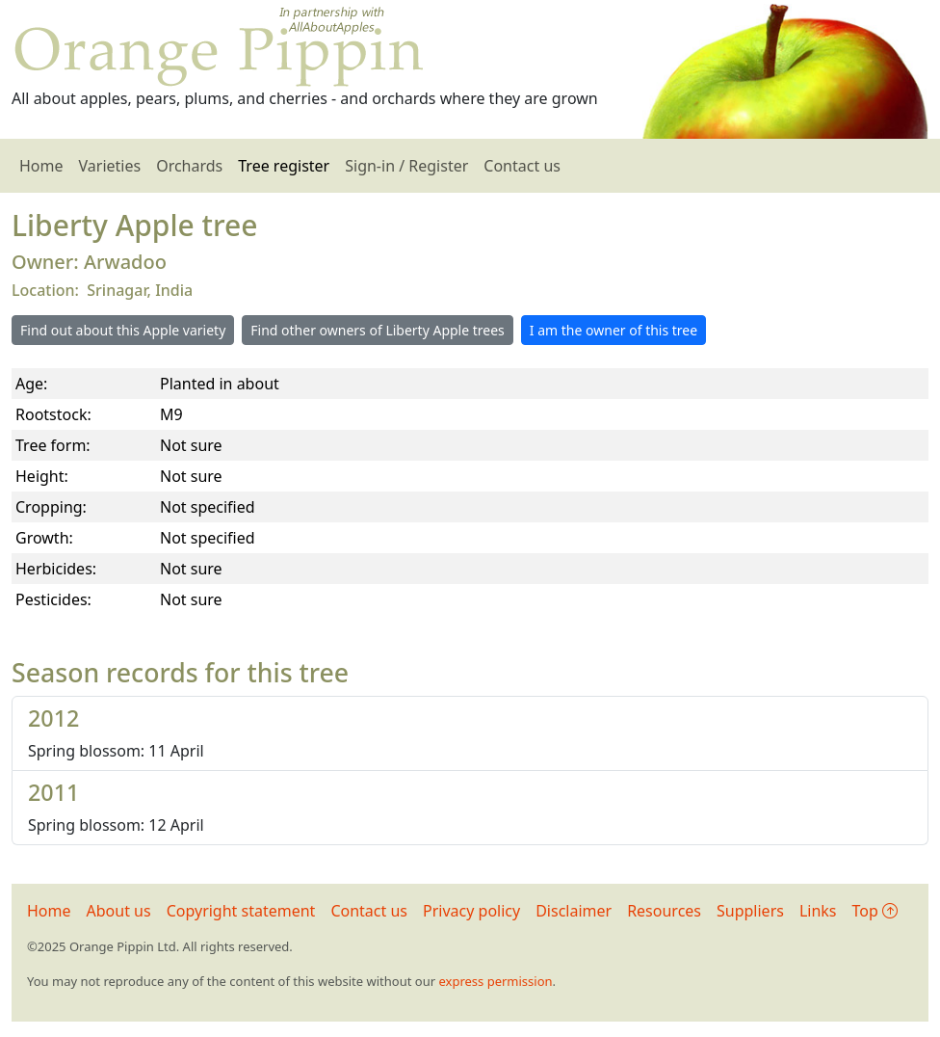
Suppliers (750, 910)
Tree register (283, 165)
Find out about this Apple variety (122, 330)
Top (875, 910)
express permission (495, 981)
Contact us (522, 165)
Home (41, 165)
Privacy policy (471, 910)
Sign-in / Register (406, 165)
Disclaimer (573, 910)
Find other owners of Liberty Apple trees (377, 330)
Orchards (189, 165)
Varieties (110, 165)
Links (818, 910)
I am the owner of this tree (613, 330)
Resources (664, 910)
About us (119, 910)
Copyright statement (241, 910)
